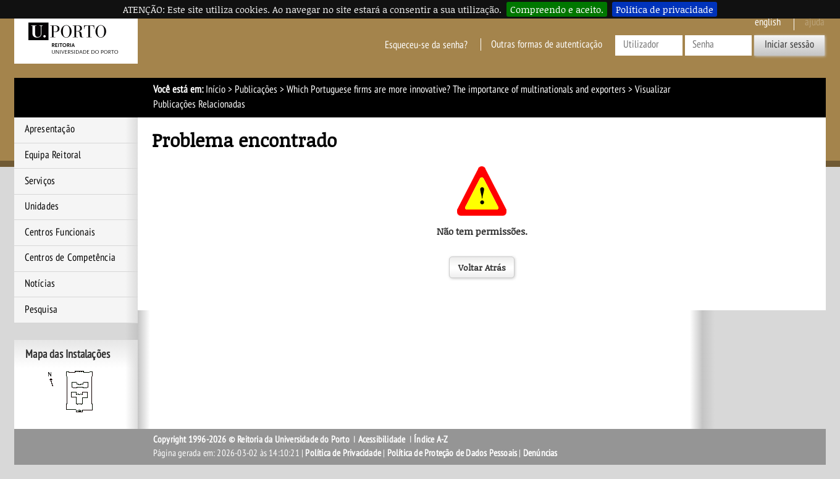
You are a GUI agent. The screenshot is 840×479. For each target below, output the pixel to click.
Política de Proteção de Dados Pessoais (452, 453)
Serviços (40, 181)
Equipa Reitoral (53, 155)
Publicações (256, 89)
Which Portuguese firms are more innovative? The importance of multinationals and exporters (456, 89)
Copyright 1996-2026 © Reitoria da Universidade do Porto (251, 439)
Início (215, 89)
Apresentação (50, 129)
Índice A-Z (431, 439)
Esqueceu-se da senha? (426, 44)
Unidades (42, 206)
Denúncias (540, 453)
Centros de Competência (70, 258)
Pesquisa (41, 309)
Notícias (40, 284)
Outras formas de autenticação (546, 44)
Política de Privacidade (343, 453)
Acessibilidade (382, 439)
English (768, 22)
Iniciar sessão (789, 44)
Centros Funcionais (60, 232)
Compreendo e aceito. (556, 9)
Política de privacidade (664, 9)
